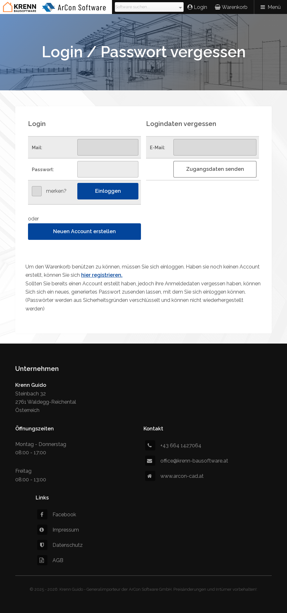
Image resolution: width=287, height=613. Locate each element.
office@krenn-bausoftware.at (186, 461)
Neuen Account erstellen (84, 231)
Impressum (58, 530)
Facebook (56, 515)
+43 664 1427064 (173, 445)
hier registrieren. (101, 275)
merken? (56, 191)
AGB (50, 560)
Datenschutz (60, 545)
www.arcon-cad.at (174, 476)
